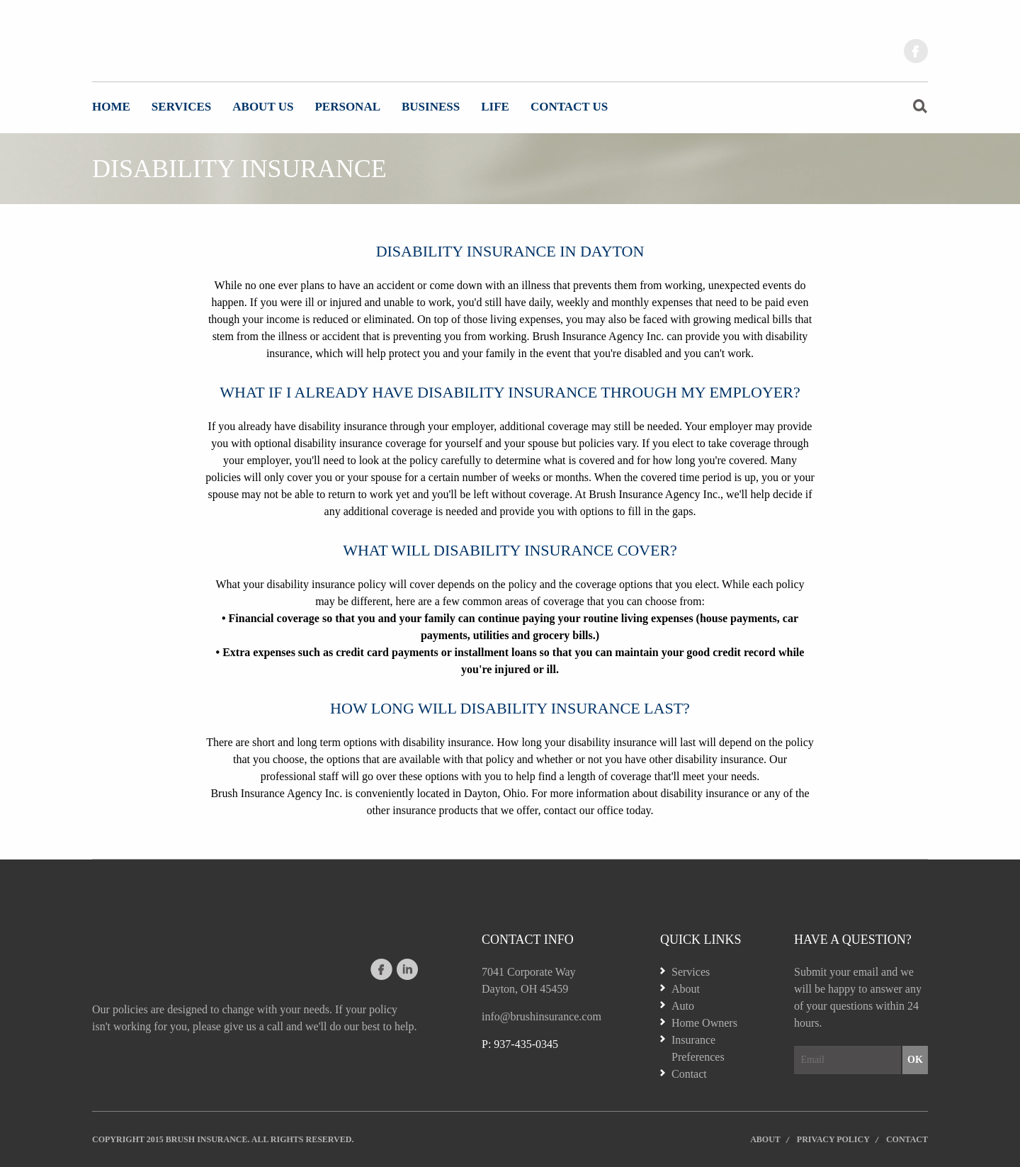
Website (163, 46)
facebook (916, 51)
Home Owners (704, 1023)
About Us (262, 106)
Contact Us (569, 106)
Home (111, 106)
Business (431, 106)
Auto (683, 1006)
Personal (347, 106)
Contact (689, 1074)
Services (181, 106)
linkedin (407, 969)
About (686, 989)
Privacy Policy (833, 1139)
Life (495, 106)
